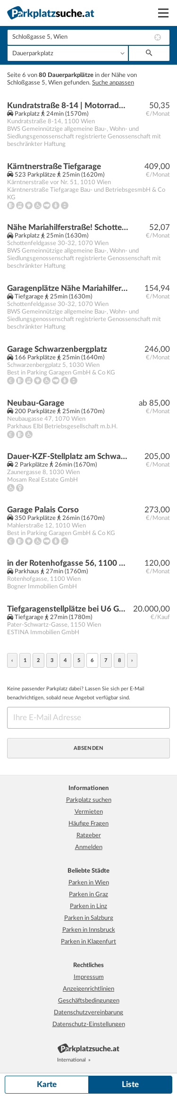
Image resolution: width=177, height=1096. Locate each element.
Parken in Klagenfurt (88, 942)
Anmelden (88, 847)
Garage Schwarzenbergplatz (57, 349)
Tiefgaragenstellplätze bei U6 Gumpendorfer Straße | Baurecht (68, 609)
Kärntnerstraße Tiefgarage (54, 166)
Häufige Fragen (88, 824)
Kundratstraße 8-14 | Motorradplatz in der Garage (68, 106)
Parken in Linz (88, 906)
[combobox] (88, 37)
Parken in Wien (88, 883)
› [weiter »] (132, 660)
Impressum (89, 977)
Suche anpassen (113, 83)
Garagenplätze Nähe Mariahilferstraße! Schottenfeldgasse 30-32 (68, 288)
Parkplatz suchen (88, 800)
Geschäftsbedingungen (88, 1001)
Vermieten (89, 812)
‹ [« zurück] (12, 660)
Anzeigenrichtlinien (88, 989)
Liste (130, 1084)
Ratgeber (88, 836)
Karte (47, 1084)
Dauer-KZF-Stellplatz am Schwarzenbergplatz (68, 456)
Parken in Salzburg (88, 918)
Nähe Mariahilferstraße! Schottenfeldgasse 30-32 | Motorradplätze (68, 227)
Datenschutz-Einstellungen (88, 1024)
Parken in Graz (88, 895)
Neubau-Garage (35, 403)
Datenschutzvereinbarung (88, 1013)
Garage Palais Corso (43, 510)
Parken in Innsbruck (88, 930)
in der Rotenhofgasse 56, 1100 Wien (68, 563)
